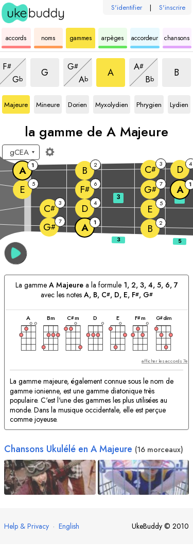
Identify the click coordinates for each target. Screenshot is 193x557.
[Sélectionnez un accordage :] (21, 152)
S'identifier (126, 7)
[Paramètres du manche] (50, 152)
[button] (16, 253)
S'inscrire (172, 7)
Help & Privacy (26, 526)
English (69, 526)
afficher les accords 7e (165, 361)
